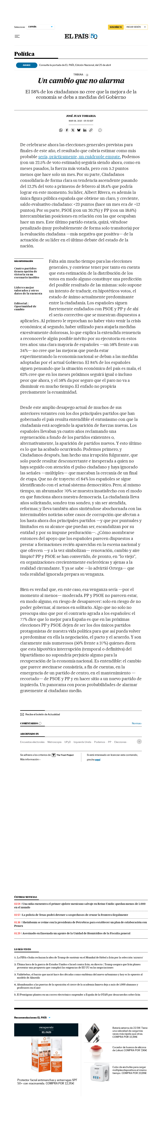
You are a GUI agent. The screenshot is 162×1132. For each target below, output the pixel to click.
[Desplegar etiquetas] (139, 741)
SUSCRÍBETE (116, 27)
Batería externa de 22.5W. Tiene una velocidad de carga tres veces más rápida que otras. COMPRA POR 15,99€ (129, 1032)
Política (24, 54)
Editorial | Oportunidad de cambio (25, 306)
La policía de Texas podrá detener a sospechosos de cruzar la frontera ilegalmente (75, 915)
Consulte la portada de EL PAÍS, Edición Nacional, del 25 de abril (75, 64)
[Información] (87, 74)
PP (109, 741)
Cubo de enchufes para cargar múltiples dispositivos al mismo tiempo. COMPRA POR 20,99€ (129, 1070)
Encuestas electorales (32, 741)
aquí (97, 759)
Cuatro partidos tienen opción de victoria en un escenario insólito (26, 273)
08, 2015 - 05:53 (81, 121)
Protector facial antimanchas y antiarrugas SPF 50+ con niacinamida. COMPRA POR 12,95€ (47, 1081)
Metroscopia (54, 741)
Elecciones (120, 741)
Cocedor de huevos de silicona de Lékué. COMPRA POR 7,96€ (129, 1049)
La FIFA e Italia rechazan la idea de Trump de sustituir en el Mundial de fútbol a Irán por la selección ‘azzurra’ (80, 957)
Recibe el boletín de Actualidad (42, 714)
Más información (30, 759)
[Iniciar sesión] (136, 27)
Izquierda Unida (82, 741)
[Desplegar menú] (17, 36)
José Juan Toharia (81, 116)
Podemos (99, 741)
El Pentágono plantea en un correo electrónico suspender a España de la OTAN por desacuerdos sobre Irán (78, 994)
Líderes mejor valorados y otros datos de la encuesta (28, 290)
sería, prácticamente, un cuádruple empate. (79, 156)
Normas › (137, 723)
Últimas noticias (25, 897)
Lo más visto (22, 949)
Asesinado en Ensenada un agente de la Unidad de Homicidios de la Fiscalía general (76, 933)
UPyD (67, 741)
